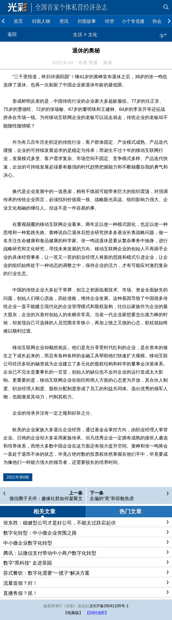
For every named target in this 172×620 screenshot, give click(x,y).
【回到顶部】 (97, 613)
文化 (92, 34)
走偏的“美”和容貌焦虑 (112, 498)
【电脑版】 (73, 613)
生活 (77, 34)
